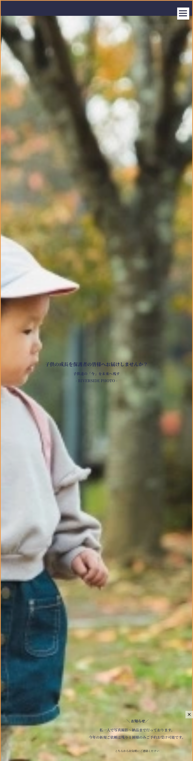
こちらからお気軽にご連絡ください (137, 751)
